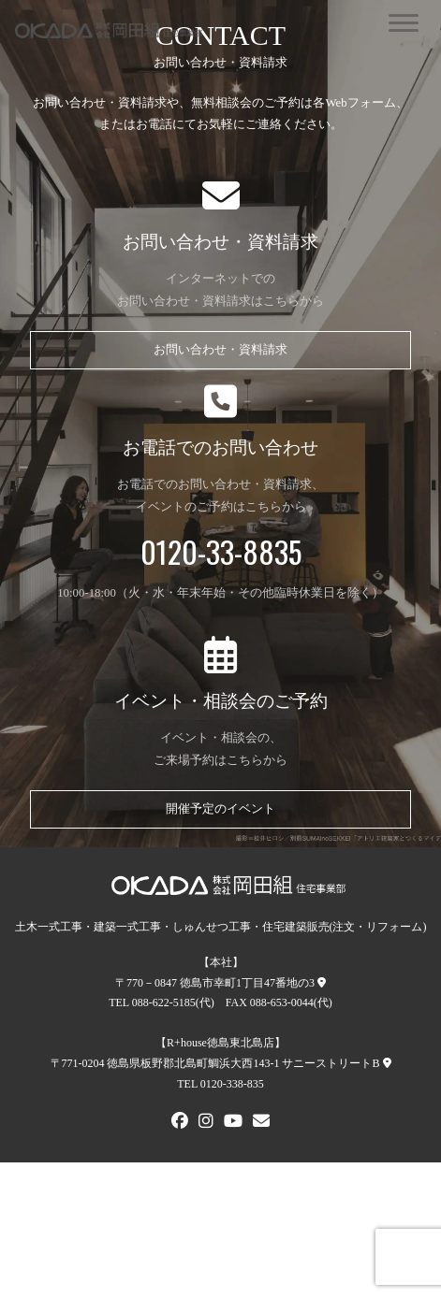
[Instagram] (206, 1123)
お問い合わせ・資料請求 (220, 349)
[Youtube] (233, 1123)
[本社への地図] (321, 982)
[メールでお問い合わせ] (261, 1123)
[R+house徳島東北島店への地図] (387, 1063)
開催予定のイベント (220, 808)
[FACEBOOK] (180, 1123)
